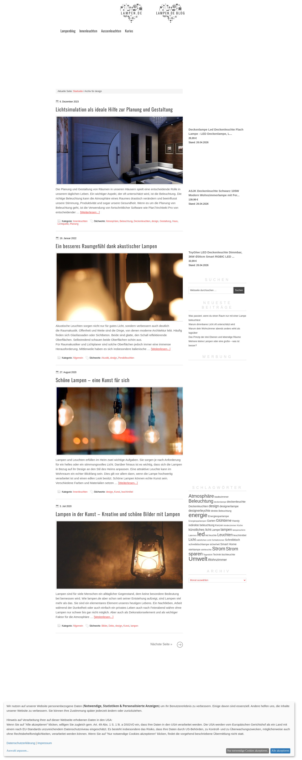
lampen (134, 625)
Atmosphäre (112, 221)
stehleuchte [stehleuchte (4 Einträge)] (206, 549)
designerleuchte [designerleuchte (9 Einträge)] (199, 510)
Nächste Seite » (180, 645)
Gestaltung (165, 221)
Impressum (44, 743)
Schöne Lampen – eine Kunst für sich (93, 380)
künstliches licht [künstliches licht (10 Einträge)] (200, 529)
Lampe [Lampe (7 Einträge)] (216, 529)
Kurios (129, 30)
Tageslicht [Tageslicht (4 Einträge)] (207, 554)
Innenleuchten (88, 30)
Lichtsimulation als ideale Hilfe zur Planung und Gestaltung (114, 109)
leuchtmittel (127, 491)
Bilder (104, 625)
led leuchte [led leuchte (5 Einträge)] (210, 535)
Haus (175, 221)
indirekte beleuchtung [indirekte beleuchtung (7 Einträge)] (202, 525)
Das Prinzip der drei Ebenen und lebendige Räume (215, 337)
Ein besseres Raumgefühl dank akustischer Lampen (106, 246)
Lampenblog (68, 30)
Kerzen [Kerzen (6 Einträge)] (219, 525)
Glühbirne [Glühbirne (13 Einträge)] (224, 520)
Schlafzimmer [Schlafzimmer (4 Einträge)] (218, 540)
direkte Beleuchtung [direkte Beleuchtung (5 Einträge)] (221, 511)
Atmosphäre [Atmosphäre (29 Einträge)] (201, 496)
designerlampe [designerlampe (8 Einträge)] (229, 506)
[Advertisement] (151, 62)
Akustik (105, 358)
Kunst (117, 491)
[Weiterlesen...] (90, 212)
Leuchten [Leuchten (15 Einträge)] (225, 535)
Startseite (78, 91)
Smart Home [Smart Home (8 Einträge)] (228, 544)
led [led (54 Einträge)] (201, 534)
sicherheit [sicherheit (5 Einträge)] (215, 544)
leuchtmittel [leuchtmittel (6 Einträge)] (239, 535)
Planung (74, 224)
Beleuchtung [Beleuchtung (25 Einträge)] (201, 501)
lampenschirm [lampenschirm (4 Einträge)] (239, 530)
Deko (111, 625)
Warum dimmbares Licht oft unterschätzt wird (212, 324)
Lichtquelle (63, 224)
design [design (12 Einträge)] (214, 506)
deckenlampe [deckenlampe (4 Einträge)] (220, 502)
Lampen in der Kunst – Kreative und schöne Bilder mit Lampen (118, 514)
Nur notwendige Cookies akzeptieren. (247, 750)
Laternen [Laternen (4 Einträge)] (193, 535)
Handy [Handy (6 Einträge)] (235, 520)
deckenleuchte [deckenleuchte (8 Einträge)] (236, 501)
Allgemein (78, 358)
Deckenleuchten (142, 221)
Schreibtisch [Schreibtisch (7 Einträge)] (232, 539)
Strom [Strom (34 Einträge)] (218, 548)
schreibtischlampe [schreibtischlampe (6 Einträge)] (199, 544)
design (155, 221)
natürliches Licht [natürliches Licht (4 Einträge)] (203, 540)
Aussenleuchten (111, 30)
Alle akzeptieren (280, 750)
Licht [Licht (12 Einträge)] (192, 540)
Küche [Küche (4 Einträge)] (240, 525)
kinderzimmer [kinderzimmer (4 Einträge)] (230, 525)
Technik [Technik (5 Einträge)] (217, 554)
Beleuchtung (126, 221)
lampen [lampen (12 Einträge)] (226, 529)
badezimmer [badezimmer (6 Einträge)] (222, 496)
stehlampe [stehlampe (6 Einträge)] (194, 549)
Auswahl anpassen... (18, 750)
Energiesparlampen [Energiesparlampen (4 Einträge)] (197, 521)
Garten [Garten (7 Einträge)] (211, 520)
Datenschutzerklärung (21, 743)
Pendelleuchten (126, 358)
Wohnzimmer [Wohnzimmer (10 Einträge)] (217, 560)
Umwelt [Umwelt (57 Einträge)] (198, 559)
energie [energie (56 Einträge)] (198, 515)
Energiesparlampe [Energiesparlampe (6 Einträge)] (218, 516)
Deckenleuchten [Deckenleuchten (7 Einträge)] (198, 506)
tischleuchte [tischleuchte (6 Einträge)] (228, 554)
